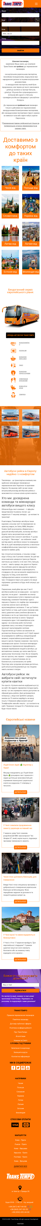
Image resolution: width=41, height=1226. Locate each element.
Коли (3, 29)
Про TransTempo (20, 1032)
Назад (4, 39)
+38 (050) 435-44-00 (20, 1212)
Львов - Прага (20, 1144)
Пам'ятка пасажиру (20, 1019)
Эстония (20, 1108)
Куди (3, 20)
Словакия (20, 1092)
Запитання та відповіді (20, 1048)
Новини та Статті (20, 1040)
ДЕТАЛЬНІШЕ (20, 792)
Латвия (21, 1104)
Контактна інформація (20, 1056)
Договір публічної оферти (20, 1024)
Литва (20, 1100)
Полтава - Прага (20, 1157)
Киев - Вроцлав (20, 1161)
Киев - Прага (20, 1140)
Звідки (4, 11)
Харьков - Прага (20, 1153)
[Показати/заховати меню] (36, 4)
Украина (20, 1096)
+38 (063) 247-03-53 (19, 1209)
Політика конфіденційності (21, 1028)
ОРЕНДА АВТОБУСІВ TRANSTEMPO (20, 335)
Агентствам (20, 1036)
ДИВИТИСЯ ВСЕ (20, 1166)
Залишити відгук (20, 1052)
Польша (20, 1087)
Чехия (20, 1083)
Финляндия (20, 1113)
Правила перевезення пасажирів (20, 1015)
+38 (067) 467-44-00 (17, 1207)
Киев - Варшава (20, 1148)
